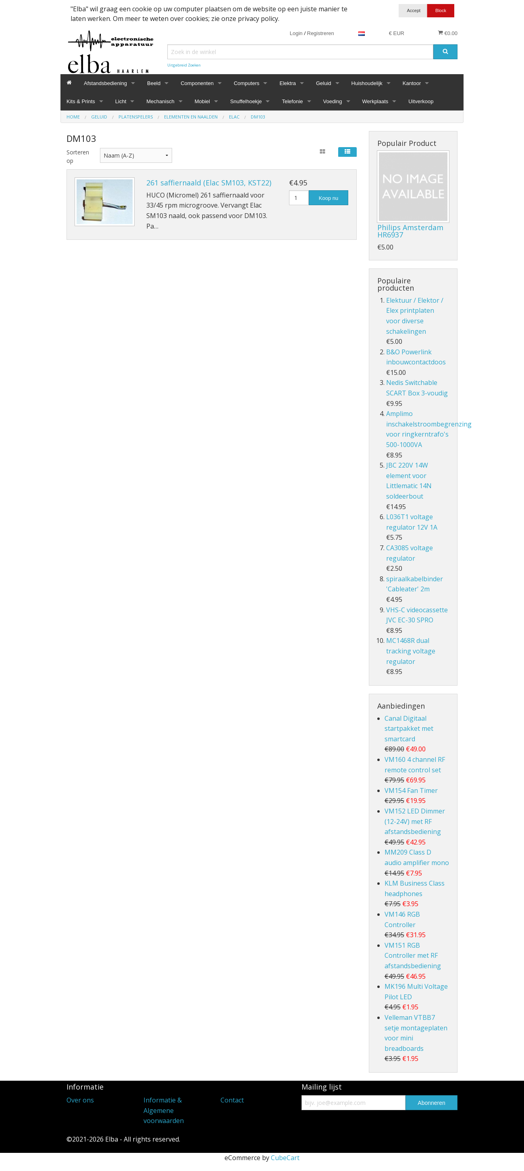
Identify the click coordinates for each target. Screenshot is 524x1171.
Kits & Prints (81, 101)
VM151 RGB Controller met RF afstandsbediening (413, 955)
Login (296, 33)
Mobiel (202, 101)
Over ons (80, 1100)
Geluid (323, 83)
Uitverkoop (420, 101)
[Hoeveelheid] (299, 197)
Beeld (153, 83)
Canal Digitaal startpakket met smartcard (409, 728)
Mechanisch (160, 101)
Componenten (197, 83)
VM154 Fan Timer (411, 790)
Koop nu (328, 198)
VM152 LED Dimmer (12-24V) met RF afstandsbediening (415, 821)
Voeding (332, 101)
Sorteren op (77, 156)
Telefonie (292, 101)
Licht (120, 101)
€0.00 (447, 33)
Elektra (287, 83)
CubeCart (285, 1157)
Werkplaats (375, 101)
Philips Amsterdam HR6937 (410, 231)
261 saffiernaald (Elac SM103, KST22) (208, 182)
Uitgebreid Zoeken (184, 65)
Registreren (320, 33)
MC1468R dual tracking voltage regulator (410, 651)
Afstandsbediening (105, 83)
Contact (232, 1100)
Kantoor (412, 83)
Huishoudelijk (367, 83)
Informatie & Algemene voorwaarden (163, 1110)
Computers (247, 83)
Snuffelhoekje (246, 101)
